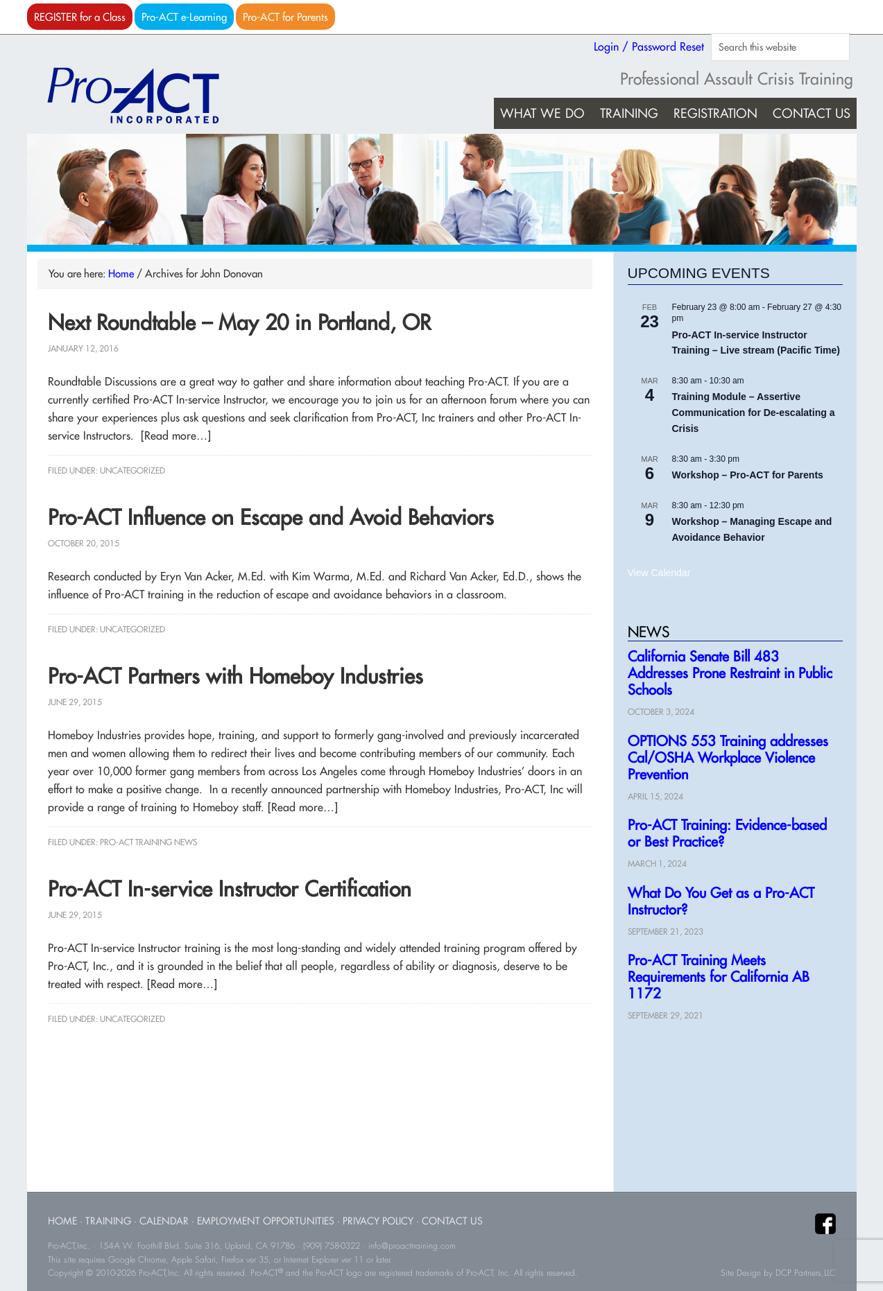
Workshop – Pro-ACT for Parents (747, 474)
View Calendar (659, 572)
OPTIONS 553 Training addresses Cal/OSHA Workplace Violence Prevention (728, 757)
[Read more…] (176, 435)
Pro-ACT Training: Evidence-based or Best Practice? (727, 833)
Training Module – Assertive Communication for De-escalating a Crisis (753, 412)
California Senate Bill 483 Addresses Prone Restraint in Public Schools (730, 673)
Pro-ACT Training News (148, 842)
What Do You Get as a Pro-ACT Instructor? (721, 901)
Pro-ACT (145, 95)
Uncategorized (132, 470)
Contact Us (452, 1220)
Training (108, 1220)
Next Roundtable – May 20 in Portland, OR (239, 322)
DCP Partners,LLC (805, 1273)
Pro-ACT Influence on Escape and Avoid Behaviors (271, 517)
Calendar (164, 1220)
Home (62, 1220)
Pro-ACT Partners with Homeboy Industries (235, 676)
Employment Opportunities (265, 1220)
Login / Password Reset (649, 46)
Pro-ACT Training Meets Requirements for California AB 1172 (718, 976)
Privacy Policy (378, 1220)
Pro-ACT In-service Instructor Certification (229, 889)
